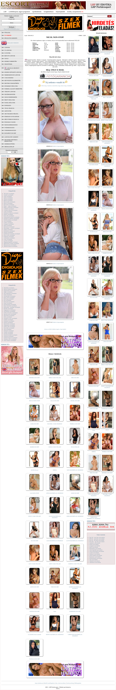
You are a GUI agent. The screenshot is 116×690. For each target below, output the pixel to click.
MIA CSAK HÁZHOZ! (107, 320)
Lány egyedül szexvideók (95, 550)
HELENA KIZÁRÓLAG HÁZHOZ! (107, 53)
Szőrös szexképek (8, 322)
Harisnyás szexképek (9, 226)
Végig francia (9, 108)
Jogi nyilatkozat (39, 683)
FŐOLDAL (7, 32)
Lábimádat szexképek (9, 238)
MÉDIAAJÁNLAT (9, 146)
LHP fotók (7, 111)
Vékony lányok (9, 91)
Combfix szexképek (9, 208)
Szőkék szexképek (8, 319)
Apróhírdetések (36, 11)
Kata (55, 611)
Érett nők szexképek (9, 215)
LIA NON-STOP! (34, 493)
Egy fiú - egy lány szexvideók (97, 537)
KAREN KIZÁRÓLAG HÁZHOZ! (75, 587)
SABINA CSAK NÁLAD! (75, 563)
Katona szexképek (8, 232)
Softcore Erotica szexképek (11, 312)
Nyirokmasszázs (10, 130)
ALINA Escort (34, 470)
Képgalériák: (12, 191)
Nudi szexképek (8, 294)
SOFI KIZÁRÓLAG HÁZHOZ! (75, 470)
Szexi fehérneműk (10, 97)
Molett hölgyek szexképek (10, 289)
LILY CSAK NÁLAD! (34, 563)
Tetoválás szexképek (9, 328)
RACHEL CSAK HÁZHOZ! (54, 424)
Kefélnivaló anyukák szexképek (12, 233)
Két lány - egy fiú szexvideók (96, 541)
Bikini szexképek (8, 200)
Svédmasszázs (9, 127)
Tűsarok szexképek (9, 336)
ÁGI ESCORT (34, 540)
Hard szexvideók (93, 547)
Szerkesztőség (70, 683)
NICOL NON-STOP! (34, 400)
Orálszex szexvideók (94, 554)
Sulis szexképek (8, 317)
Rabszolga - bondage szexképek (12, 307)
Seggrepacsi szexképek (10, 310)
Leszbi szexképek (8, 240)
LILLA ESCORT (54, 400)
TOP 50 (6, 58)
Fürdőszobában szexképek (10, 220)
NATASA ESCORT (34, 611)
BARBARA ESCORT (75, 611)
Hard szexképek (8, 225)
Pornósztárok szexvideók (95, 558)
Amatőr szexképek (8, 195)
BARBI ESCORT (34, 447)
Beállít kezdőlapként (49, 683)
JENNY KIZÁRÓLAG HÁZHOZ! (55, 634)
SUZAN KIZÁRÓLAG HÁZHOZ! (55, 517)
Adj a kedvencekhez (60, 683)
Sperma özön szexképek (10, 314)
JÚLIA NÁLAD (75, 447)
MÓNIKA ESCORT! (34, 377)
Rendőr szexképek (8, 308)
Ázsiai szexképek (8, 199)
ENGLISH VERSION (13, 43)
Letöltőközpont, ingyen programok (19, 11)
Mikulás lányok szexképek (10, 246)
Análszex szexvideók (94, 543)
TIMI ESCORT (55, 587)
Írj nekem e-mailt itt (55, 82)
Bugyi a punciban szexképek (11, 207)
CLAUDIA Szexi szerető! (34, 634)
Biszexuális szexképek (9, 202)
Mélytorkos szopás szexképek (11, 243)
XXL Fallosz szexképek (10, 340)
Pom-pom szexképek (9, 301)
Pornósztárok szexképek (10, 304)
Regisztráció (7, 29)
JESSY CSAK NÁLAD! (34, 516)
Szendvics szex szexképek (10, 318)
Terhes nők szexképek (9, 326)
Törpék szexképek (8, 332)
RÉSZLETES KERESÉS (10, 38)
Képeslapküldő (60, 11)
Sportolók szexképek (9, 315)
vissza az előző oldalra (50, 329)
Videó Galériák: (101, 534)
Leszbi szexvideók (94, 552)
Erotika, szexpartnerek (74, 11)
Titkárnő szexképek (9, 330)
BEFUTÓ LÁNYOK (9, 55)
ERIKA (55, 470)
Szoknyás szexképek (9, 321)
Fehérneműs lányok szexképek (11, 217)
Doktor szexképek (8, 214)
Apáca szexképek (8, 197)
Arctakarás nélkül (11, 113)
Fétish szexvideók (94, 544)
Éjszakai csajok (10, 122)
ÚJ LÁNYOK (7, 50)
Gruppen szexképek (9, 224)
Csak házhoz (8, 77)
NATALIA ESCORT (34, 659)
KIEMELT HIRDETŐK (10, 61)
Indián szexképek (8, 229)
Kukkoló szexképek (9, 236)
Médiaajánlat (77, 683)
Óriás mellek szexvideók (95, 555)
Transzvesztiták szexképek (10, 335)
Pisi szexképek (7, 300)
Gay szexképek (7, 221)
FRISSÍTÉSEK (8, 64)
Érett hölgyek (9, 100)
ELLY (107, 430)
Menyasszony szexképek (10, 245)
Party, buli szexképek (9, 297)
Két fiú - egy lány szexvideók (96, 539)
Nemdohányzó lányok (12, 75)
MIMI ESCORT (94, 142)
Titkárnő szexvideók (94, 561)
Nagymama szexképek (9, 290)
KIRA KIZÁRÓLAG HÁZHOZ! (75, 516)
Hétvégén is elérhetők (12, 80)
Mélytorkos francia (11, 119)
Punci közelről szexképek (10, 305)
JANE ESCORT (75, 493)
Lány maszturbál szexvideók (96, 551)
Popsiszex (7, 105)
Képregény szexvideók (95, 548)
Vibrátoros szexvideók (95, 562)
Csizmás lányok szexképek (10, 210)
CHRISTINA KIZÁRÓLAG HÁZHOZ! (75, 635)
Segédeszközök (9, 94)
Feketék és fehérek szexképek (11, 218)
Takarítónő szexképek (9, 324)
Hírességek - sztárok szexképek (12, 228)
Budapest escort (10, 133)
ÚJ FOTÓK (7, 53)
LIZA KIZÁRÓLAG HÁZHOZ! (55, 540)
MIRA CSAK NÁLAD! (55, 377)
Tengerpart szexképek (9, 325)
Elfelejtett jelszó (15, 29)
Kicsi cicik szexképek (9, 235)
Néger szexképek (8, 292)
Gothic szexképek (8, 222)
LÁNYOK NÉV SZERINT (11, 137)
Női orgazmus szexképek (10, 293)
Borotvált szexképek (9, 204)
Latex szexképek (8, 239)
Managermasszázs (10, 125)
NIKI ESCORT (75, 377)
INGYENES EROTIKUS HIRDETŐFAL (10, 140)
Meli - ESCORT (107, 97)
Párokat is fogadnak (11, 116)
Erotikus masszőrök (11, 83)
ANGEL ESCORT (75, 400)
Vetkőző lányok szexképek (10, 337)
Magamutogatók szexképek (11, 242)
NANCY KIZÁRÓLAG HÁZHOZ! (107, 386)
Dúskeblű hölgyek (11, 86)
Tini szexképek (7, 329)
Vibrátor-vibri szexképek (10, 339)
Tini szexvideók (93, 559)
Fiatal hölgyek (9, 102)
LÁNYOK (7, 47)
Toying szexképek (8, 333)
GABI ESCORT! (93, 320)
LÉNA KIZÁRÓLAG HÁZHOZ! (54, 493)
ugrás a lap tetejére (61, 329)
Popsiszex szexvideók (94, 557)
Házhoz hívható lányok (12, 72)
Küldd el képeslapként (58, 146)
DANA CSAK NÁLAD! (55, 447)
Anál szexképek (8, 196)
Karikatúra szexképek (9, 231)
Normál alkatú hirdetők (13, 88)
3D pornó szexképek (9, 193)
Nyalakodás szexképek (9, 296)
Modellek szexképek (9, 287)
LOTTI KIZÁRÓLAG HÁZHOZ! (75, 540)
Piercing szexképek (9, 299)
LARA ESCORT (34, 424)
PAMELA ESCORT (75, 424)
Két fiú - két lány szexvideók (96, 540)
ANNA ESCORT (107, 76)
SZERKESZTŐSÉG (9, 144)
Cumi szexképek (8, 211)
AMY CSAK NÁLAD (55, 563)
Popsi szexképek (8, 303)
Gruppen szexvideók (94, 545)
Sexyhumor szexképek (9, 311)
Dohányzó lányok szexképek (11, 213)
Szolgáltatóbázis (48, 11)
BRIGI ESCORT (107, 231)
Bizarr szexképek (8, 203)
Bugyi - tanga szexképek (10, 206)
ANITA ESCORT (34, 587)
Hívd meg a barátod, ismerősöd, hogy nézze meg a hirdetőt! (55, 85)
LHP (5, 11)
